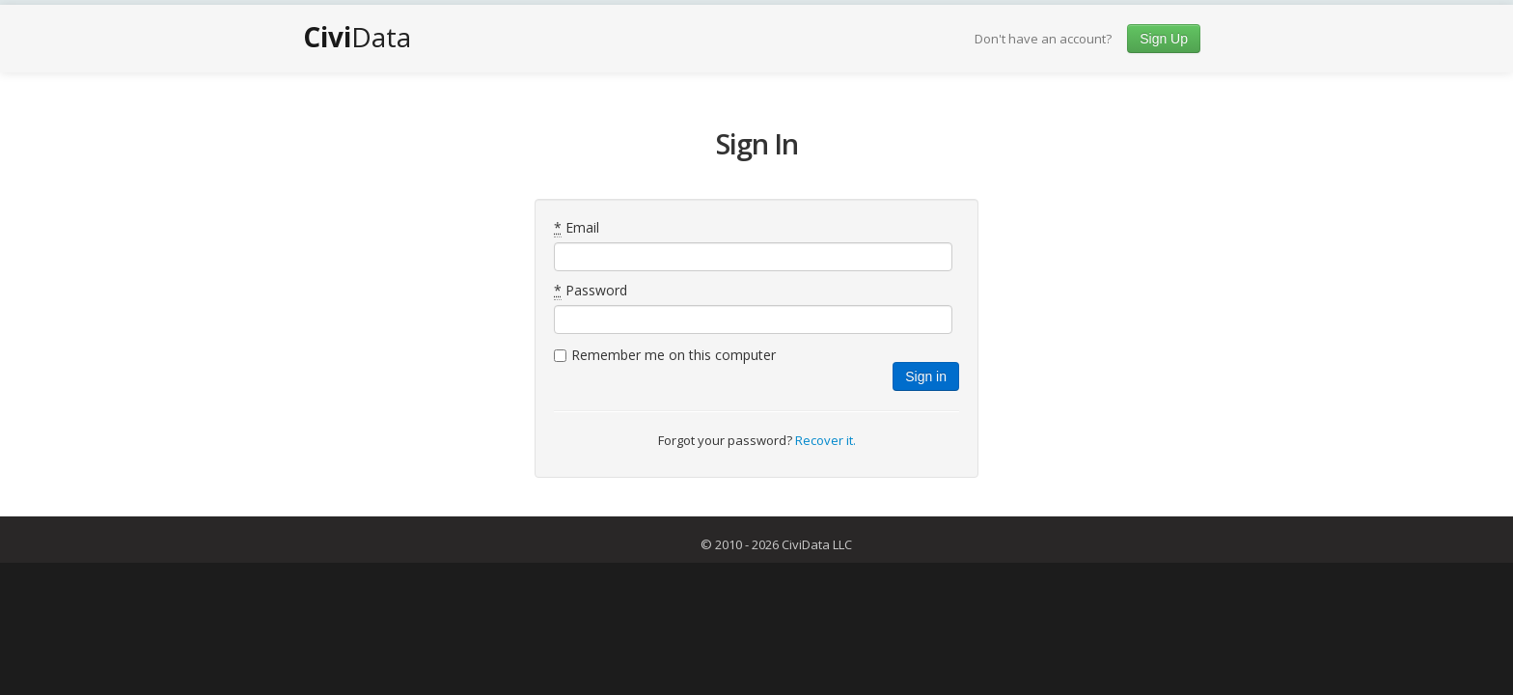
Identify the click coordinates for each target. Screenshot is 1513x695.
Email (576, 227)
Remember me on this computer (673, 355)
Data (357, 36)
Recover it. (825, 440)
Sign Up (1164, 38)
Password (590, 290)
